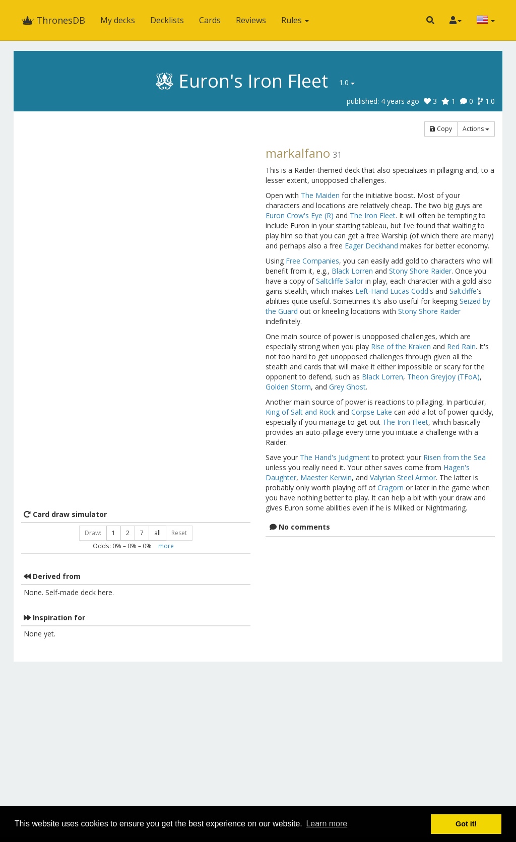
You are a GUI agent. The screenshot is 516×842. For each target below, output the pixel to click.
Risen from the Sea (454, 457)
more (166, 546)
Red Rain (461, 346)
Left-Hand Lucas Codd (391, 291)
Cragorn (390, 487)
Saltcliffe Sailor (339, 281)
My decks (117, 20)
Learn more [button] (326, 823)
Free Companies (312, 261)
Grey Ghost (347, 387)
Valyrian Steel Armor (403, 477)
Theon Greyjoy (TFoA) (443, 376)
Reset (179, 533)
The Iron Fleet (373, 215)
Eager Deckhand (371, 245)
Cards (210, 20)
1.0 (347, 82)
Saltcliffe (463, 291)
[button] (430, 20)
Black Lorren (352, 271)
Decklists (167, 20)
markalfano (298, 153)
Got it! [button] (466, 824)
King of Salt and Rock (300, 412)
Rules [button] (295, 20)
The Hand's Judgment (335, 457)
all (157, 533)
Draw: (93, 533)
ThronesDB (53, 20)
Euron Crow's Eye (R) (300, 215)
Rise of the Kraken (401, 346)
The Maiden (320, 195)
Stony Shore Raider (420, 271)
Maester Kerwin (326, 477)
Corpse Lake (371, 412)
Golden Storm (288, 387)
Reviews (251, 20)
